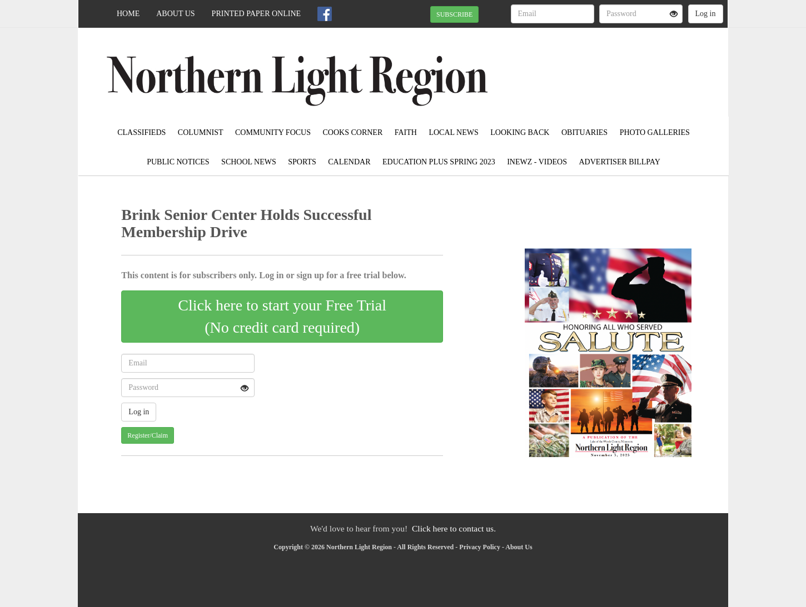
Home (128, 13)
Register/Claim (147, 435)
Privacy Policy (479, 547)
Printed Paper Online (256, 13)
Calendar (349, 162)
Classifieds (141, 132)
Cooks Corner (353, 132)
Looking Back (519, 132)
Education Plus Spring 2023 (438, 162)
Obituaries (584, 132)
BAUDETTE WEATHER (626, 66)
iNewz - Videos (537, 162)
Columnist (200, 132)
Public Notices (178, 162)
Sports (302, 162)
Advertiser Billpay (619, 162)
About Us (175, 13)
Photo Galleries (655, 132)
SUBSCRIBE (454, 14)
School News (248, 162)
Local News (453, 132)
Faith (406, 132)
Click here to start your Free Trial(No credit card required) (282, 316)
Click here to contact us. (454, 528)
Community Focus (273, 132)
